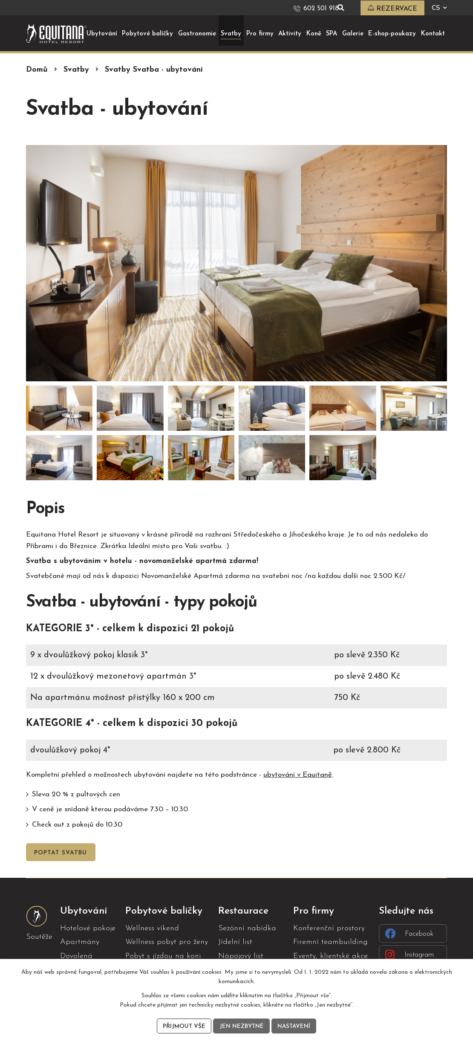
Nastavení (295, 1026)
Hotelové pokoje (87, 928)
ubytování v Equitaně (297, 774)
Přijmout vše (182, 1026)
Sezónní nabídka (247, 928)
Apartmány (79, 942)
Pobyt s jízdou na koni (163, 956)
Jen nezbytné (241, 1026)
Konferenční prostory (329, 928)
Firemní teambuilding (330, 942)
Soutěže (39, 936)
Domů (37, 69)
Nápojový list (240, 956)
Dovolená (76, 956)
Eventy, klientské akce (330, 956)
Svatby (76, 69)
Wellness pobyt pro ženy (166, 942)
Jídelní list (235, 942)
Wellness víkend (152, 928)
